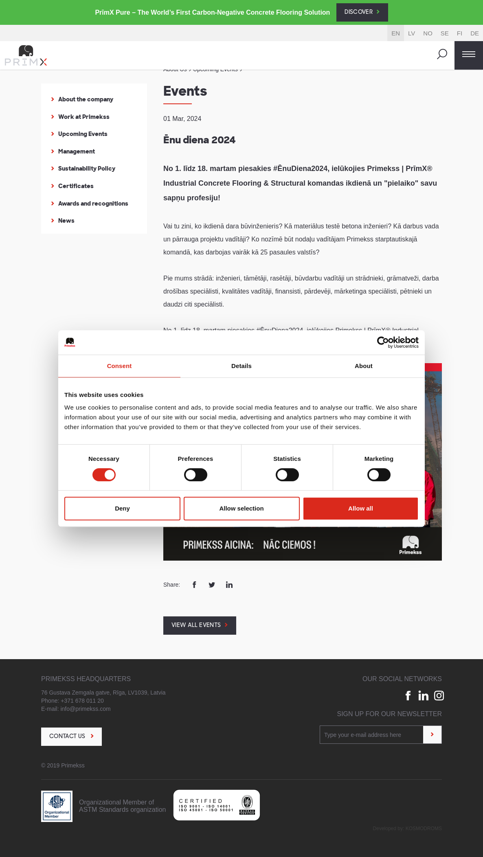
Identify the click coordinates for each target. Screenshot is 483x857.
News (66, 220)
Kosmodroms (424, 828)
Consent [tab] (119, 365)
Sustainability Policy (86, 168)
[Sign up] (432, 734)
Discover (359, 12)
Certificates (76, 186)
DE (474, 33)
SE (445, 33)
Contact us (68, 737)
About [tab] (364, 365)
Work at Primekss (84, 117)
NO (428, 33)
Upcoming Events (83, 134)
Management (76, 151)
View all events (196, 625)
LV (411, 33)
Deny (122, 508)
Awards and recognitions (93, 203)
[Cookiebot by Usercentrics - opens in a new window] (383, 342)
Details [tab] (241, 365)
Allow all (360, 508)
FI (459, 33)
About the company (85, 99)
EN (395, 33)
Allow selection (241, 508)
